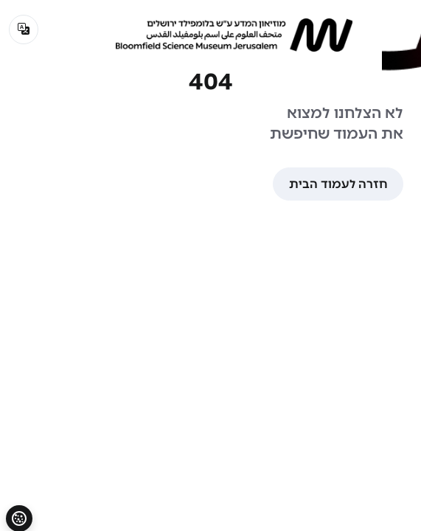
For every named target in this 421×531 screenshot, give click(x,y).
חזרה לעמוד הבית (338, 184)
